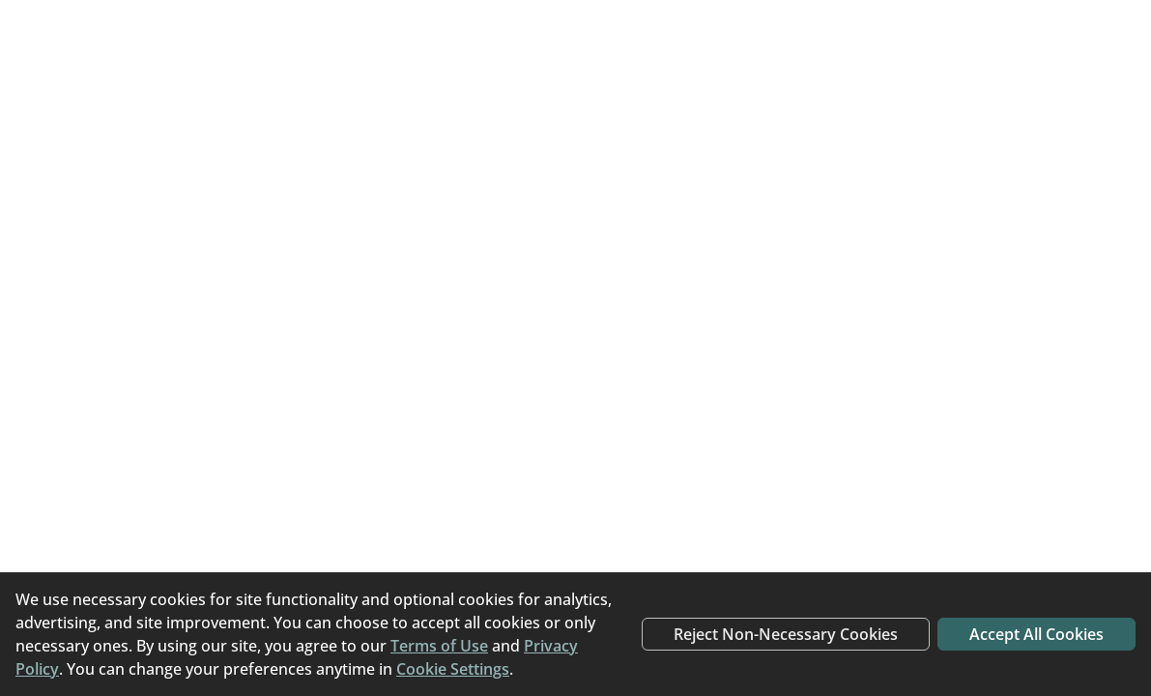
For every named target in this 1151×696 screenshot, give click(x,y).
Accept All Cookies (1036, 634)
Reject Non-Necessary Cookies (786, 634)
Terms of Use (439, 645)
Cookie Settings (452, 669)
